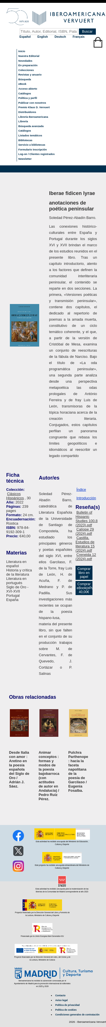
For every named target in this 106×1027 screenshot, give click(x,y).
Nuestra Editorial (28, 56)
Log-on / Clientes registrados (36, 154)
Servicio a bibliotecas (31, 144)
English (43, 36)
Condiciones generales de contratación (77, 1014)
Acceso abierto (27, 88)
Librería (23, 121)
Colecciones (26, 70)
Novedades (25, 60)
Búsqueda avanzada (31, 126)
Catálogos (24, 93)
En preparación (27, 65)
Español (25, 36)
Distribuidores (27, 112)
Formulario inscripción (32, 149)
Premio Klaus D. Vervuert (34, 107)
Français (79, 36)
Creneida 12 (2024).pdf (86, 557)
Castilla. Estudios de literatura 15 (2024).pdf (85, 544)
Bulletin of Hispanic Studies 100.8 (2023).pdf (87, 518)
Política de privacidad (67, 1005)
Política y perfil (27, 98)
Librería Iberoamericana (33, 117)
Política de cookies (66, 1009)
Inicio (21, 51)
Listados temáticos (30, 135)
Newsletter (25, 159)
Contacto (60, 995)
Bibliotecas (25, 140)
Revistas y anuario (29, 74)
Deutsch (61, 36)
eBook (22, 84)
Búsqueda (24, 79)
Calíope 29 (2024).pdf (85, 531)
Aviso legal (61, 1000)
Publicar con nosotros (32, 102)
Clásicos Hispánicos (15, 496)
